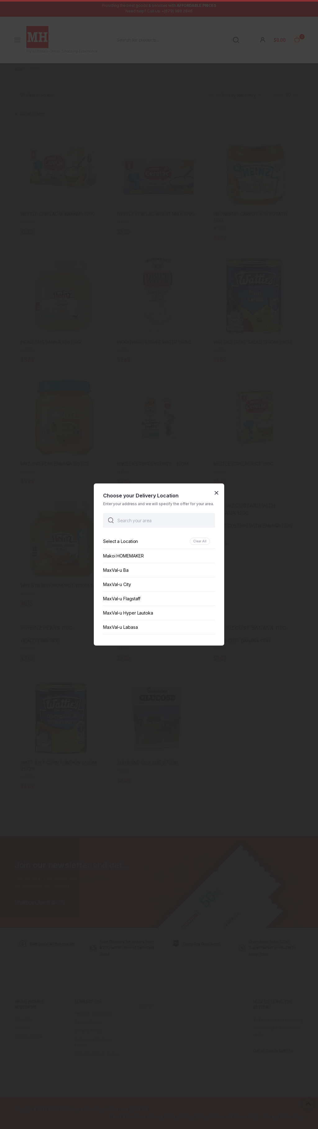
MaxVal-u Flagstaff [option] (121, 598)
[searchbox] (159, 520)
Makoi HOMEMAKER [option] (123, 555)
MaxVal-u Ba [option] (116, 570)
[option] (159, 541)
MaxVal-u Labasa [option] (120, 627)
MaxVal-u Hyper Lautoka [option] (128, 612)
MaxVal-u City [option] (117, 584)
